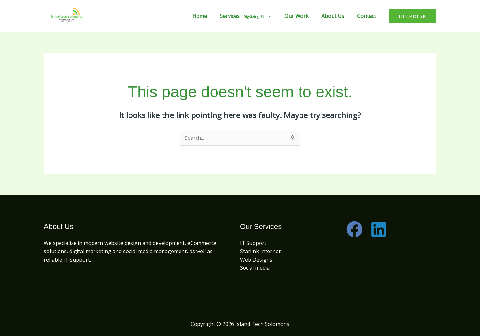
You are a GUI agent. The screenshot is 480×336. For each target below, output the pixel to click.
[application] (276, 16)
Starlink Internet (260, 251)
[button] (412, 16)
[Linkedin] (378, 229)
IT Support (253, 243)
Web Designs (256, 260)
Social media (255, 268)
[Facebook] (354, 229)
